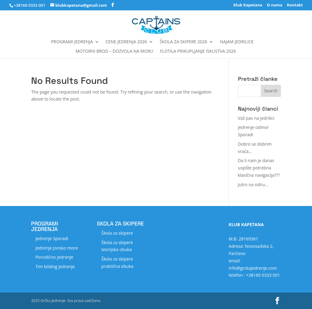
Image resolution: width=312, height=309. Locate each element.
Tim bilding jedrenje (55, 266)
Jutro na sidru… (253, 184)
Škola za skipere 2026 (183, 42)
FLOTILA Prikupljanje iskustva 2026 (198, 51)
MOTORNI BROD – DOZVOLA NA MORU (114, 51)
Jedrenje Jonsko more (56, 248)
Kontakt (295, 5)
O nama (274, 5)
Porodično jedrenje (54, 257)
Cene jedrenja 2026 (126, 42)
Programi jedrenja (72, 42)
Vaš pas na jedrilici (256, 118)
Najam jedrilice (237, 42)
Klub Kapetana (247, 5)
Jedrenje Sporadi (51, 238)
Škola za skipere (117, 233)
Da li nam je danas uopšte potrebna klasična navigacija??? (259, 168)
